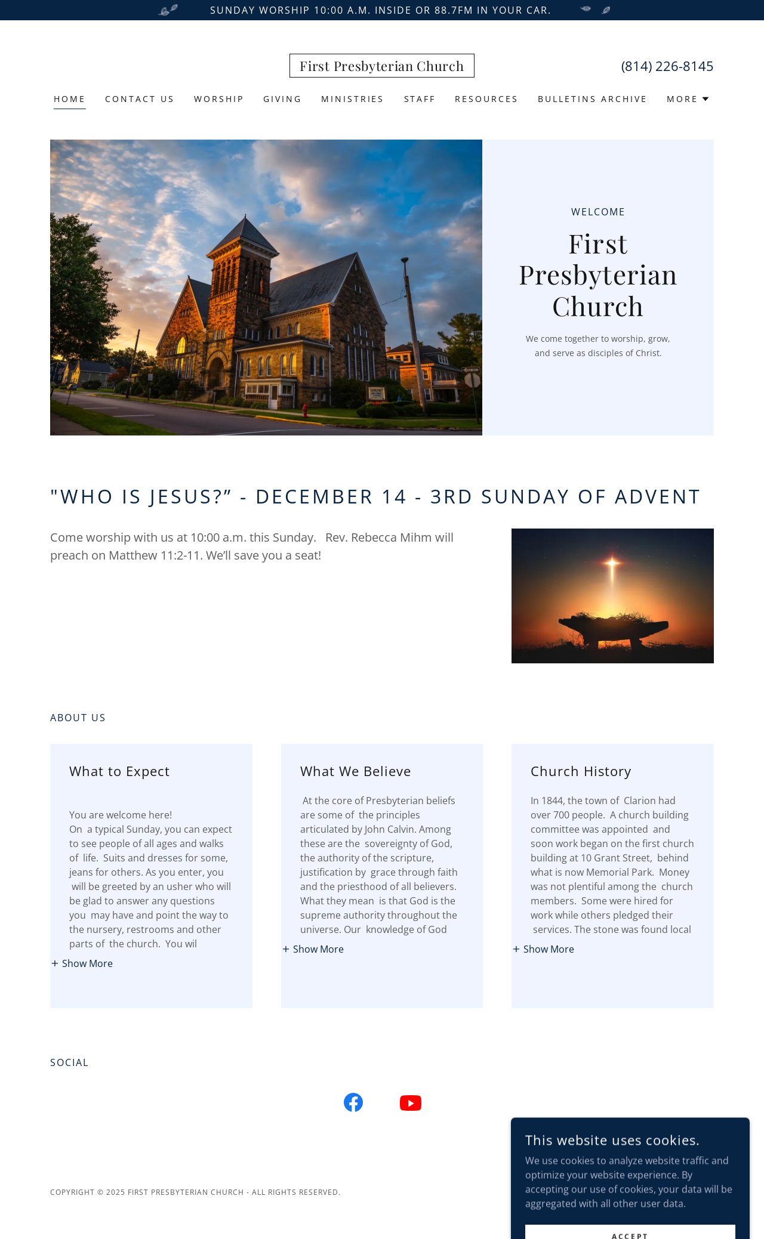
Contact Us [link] (140, 98)
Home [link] (70, 98)
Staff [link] (420, 98)
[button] (688, 99)
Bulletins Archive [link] (593, 98)
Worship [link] (219, 98)
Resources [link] (487, 98)
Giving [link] (282, 98)
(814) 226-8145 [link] (667, 66)
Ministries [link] (353, 98)
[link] (381, 67)
